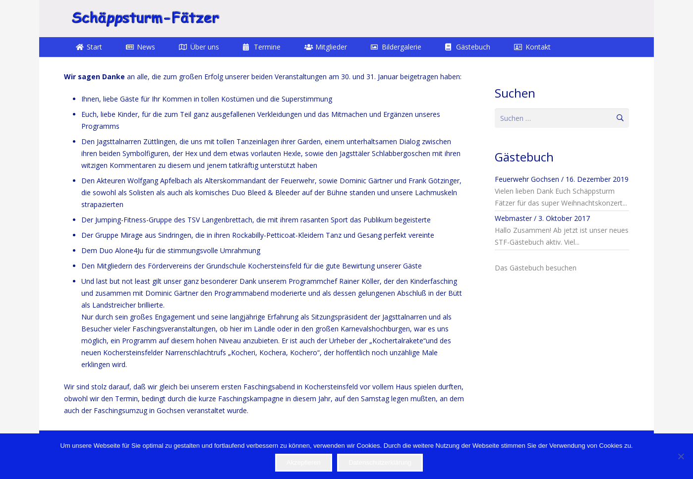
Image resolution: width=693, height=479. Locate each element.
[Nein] (681, 456)
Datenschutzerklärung (379, 462)
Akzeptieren (304, 462)
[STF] (145, 18)
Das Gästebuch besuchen (536, 267)
